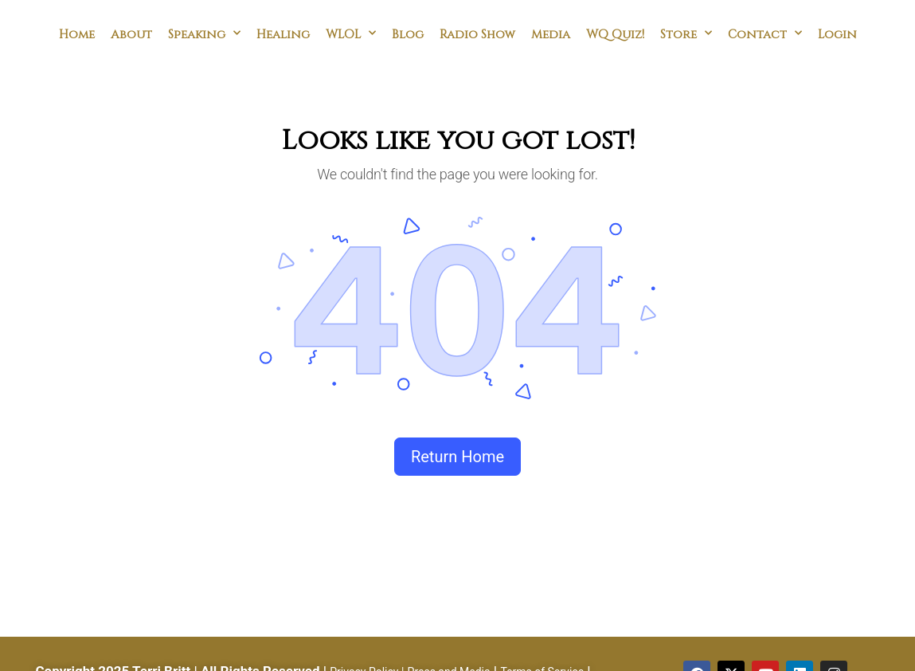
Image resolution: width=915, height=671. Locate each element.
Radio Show (477, 33)
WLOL (351, 33)
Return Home (457, 456)
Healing (283, 33)
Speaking (204, 33)
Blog (408, 33)
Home (77, 33)
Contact (765, 33)
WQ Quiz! (615, 33)
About (131, 33)
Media (550, 33)
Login (837, 33)
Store (686, 33)
